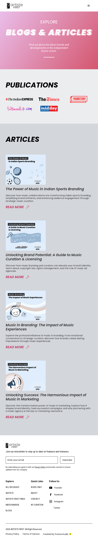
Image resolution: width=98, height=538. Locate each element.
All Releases (12, 487)
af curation (37, 505)
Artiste (10, 493)
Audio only (36, 487)
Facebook (58, 494)
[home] (14, 5)
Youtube (58, 488)
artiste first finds (15, 499)
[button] (88, 5)
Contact (35, 499)
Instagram (58, 501)
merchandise (12, 505)
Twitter (57, 508)
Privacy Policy (40, 467)
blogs (9, 510)
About (34, 493)
